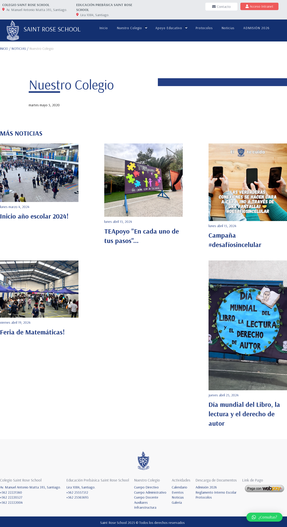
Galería (177, 500)
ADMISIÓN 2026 (255, 28)
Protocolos (202, 28)
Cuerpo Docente (146, 495)
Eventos (178, 490)
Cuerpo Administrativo (150, 490)
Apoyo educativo (167, 28)
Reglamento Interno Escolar (216, 490)
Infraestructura (145, 505)
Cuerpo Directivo (146, 485)
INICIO (5, 46)
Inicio (102, 28)
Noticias (226, 28)
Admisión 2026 (206, 485)
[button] (264, 517)
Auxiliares (141, 500)
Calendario (179, 485)
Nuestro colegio (128, 28)
